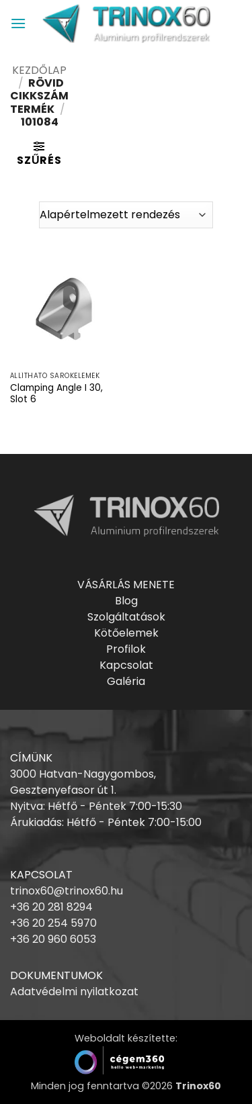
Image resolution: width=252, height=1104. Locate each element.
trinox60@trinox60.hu (66, 891)
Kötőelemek (126, 633)
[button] (18, 23)
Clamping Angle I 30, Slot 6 (56, 394)
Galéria (126, 681)
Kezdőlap (39, 70)
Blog (126, 600)
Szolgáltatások (126, 617)
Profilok (126, 649)
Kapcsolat (126, 665)
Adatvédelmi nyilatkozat (74, 991)
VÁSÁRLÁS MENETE (126, 584)
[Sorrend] (126, 214)
